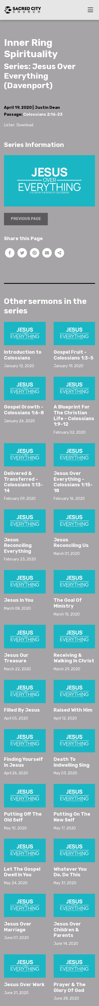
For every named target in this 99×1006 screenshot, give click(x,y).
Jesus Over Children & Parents (67, 929)
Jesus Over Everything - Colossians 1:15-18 (73, 481)
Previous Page (26, 219)
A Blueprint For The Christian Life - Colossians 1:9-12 (74, 415)
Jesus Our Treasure (16, 658)
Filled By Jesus (22, 710)
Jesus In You (18, 600)
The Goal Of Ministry (68, 603)
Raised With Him (73, 710)
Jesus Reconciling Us (71, 543)
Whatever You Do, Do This (70, 872)
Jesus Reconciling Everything (18, 545)
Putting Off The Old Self (23, 817)
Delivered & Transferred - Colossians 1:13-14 (23, 481)
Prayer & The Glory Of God (70, 987)
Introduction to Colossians (22, 355)
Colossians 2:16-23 (43, 114)
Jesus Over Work (24, 984)
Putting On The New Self (72, 817)
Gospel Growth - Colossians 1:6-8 (24, 410)
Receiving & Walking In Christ (74, 658)
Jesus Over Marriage (17, 927)
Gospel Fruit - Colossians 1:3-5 (73, 355)
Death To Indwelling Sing (71, 762)
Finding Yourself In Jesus (23, 762)
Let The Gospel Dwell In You (22, 872)
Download (25, 125)
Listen (9, 125)
